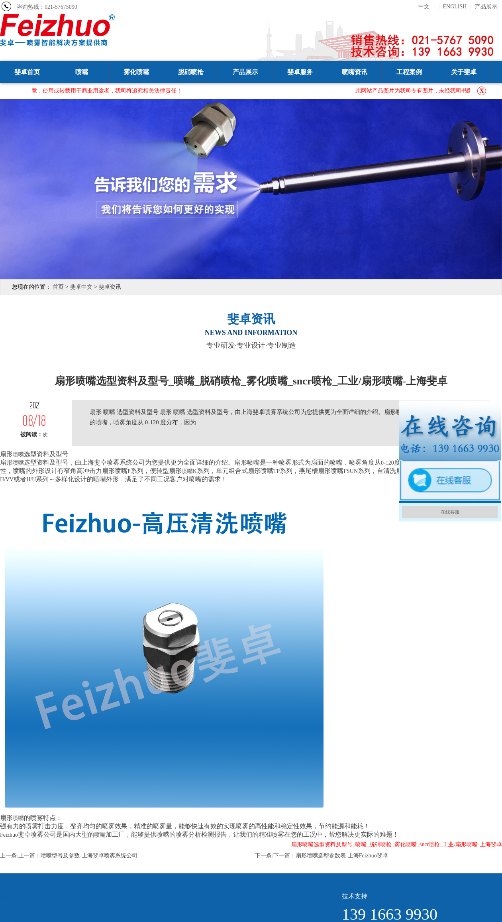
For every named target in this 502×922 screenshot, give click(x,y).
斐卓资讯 (110, 287)
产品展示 (486, 7)
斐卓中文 (81, 287)
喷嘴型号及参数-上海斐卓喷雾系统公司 (89, 856)
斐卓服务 (300, 72)
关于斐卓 (464, 72)
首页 (58, 287)
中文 (423, 7)
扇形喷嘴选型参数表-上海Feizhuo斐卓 (342, 856)
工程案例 (409, 72)
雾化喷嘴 (136, 72)
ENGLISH (455, 7)
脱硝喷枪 (191, 72)
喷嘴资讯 (354, 72)
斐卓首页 (27, 72)
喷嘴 (81, 72)
